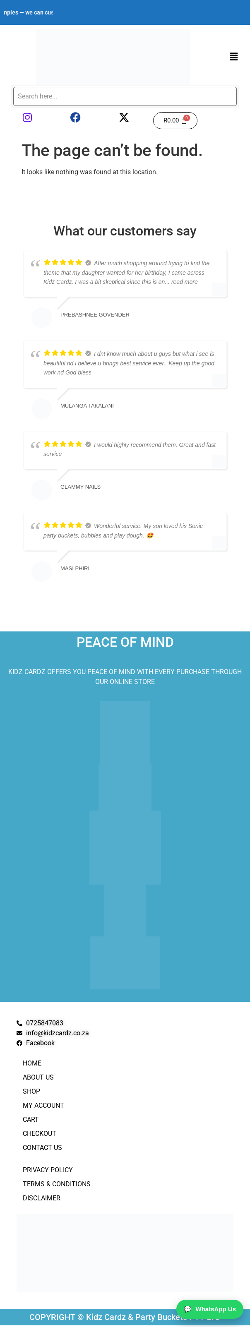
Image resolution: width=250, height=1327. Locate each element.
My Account (43, 1105)
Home (32, 1063)
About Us (38, 1077)
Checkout (39, 1133)
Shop (31, 1091)
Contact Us (42, 1148)
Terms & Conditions (57, 1184)
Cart (31, 1119)
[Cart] (175, 120)
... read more (181, 281)
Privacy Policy (48, 1170)
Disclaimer (41, 1198)
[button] (234, 57)
